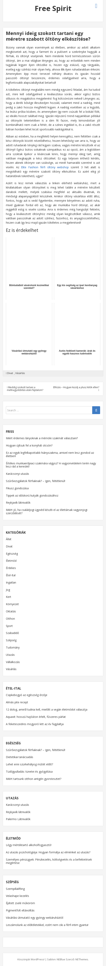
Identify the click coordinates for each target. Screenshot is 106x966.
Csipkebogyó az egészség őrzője (26, 695)
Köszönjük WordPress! (31, 959)
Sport (9, 626)
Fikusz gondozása (17, 488)
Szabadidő (12, 633)
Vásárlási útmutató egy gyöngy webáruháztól (34, 917)
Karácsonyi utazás (17, 474)
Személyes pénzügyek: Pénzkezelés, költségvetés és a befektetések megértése (49, 861)
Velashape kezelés (17, 896)
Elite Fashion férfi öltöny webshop (45, 167)
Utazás (10, 655)
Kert (8, 597)
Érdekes (11, 568)
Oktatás (11, 611)
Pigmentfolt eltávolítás (20, 910)
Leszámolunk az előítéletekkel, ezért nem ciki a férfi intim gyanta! (47, 925)
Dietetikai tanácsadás (19, 757)
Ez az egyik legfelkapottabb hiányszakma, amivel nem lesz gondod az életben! (50, 454)
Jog (8, 590)
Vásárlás (20, 373)
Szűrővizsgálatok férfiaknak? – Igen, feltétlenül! (35, 481)
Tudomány (13, 647)
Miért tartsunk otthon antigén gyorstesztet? (33, 779)
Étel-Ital (11, 575)
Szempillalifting (15, 889)
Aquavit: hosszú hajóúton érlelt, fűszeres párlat (36, 717)
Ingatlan (11, 582)
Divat (10, 373)
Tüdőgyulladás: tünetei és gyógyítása (29, 771)
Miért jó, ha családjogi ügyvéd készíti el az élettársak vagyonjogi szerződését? (46, 511)
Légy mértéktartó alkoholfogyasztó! (28, 845)
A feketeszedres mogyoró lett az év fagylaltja (35, 724)
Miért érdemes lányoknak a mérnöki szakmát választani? (42, 438)
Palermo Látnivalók (18, 819)
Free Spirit (53, 8)
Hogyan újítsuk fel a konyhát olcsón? (29, 445)
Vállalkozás (13, 662)
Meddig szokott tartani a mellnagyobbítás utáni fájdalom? (25, 389)
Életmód (11, 561)
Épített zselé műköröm (20, 903)
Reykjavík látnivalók (18, 502)
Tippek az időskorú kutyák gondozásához (32, 495)
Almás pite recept (17, 702)
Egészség (12, 553)
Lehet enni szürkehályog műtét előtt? (29, 764)
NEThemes (81, 959)
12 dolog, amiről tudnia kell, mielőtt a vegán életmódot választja (46, 709)
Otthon (10, 618)
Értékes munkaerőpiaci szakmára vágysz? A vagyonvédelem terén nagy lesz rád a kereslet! (51, 464)
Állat (8, 539)
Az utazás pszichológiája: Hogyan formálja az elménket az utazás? (48, 852)
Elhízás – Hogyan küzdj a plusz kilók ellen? (76, 388)
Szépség (11, 640)
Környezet (12, 604)
